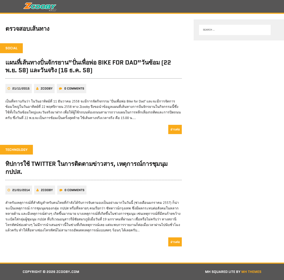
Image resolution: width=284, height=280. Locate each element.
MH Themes (251, 271)
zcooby (47, 88)
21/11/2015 (21, 88)
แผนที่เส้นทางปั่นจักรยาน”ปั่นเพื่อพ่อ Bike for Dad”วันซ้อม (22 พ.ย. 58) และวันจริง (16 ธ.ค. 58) (88, 66)
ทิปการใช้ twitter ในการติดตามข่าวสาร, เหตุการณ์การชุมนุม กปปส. (86, 167)
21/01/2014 (21, 190)
